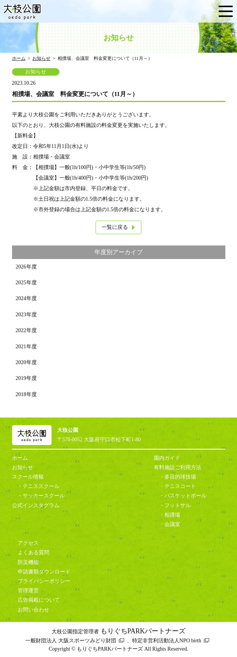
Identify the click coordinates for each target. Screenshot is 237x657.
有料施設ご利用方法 (177, 467)
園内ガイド (167, 458)
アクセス (28, 543)
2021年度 (26, 346)
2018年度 (26, 394)
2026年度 (26, 267)
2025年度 (26, 282)
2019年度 (26, 378)
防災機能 (28, 562)
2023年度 (26, 314)
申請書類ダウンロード (44, 572)
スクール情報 (28, 477)
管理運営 (28, 590)
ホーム (19, 58)
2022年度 (26, 330)
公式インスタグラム (35, 505)
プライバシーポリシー (44, 581)
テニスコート (180, 486)
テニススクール (41, 486)
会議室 (172, 524)
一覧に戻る (115, 227)
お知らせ (41, 58)
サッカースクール (44, 495)
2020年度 (26, 362)
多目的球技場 (180, 477)
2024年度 (26, 298)
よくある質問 (33, 552)
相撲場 (172, 515)
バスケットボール (185, 495)
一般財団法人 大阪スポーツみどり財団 (70, 640)
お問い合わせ (33, 610)
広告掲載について (39, 600)
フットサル (177, 505)
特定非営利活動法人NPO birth (166, 640)
